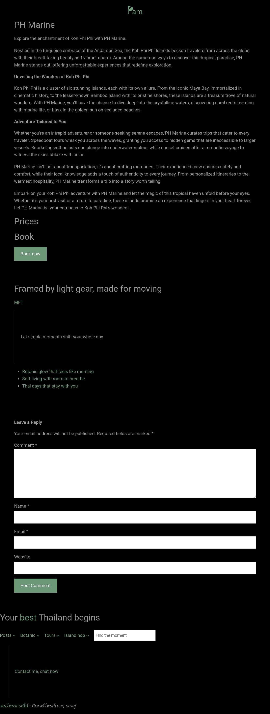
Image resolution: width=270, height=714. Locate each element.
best (29, 617)
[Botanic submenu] (29, 635)
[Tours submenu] (51, 635)
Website (22, 556)
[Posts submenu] (7, 635)
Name (21, 506)
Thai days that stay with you (50, 386)
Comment (25, 445)
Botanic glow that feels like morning (58, 371)
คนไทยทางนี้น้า (15, 705)
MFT (18, 302)
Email (21, 531)
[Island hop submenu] (76, 635)
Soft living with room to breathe (53, 378)
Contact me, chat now (36, 671)
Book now (30, 253)
